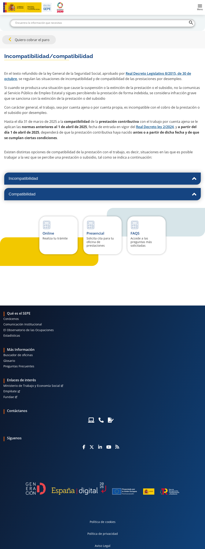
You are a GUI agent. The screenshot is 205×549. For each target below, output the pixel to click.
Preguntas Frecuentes (18, 366)
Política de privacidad (102, 534)
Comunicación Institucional (22, 324)
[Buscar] (102, 23)
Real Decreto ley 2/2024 (155, 126)
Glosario (9, 361)
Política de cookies (103, 522)
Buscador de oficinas (18, 355)
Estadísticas (11, 335)
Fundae (8, 397)
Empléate (10, 391)
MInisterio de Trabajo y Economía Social (31, 386)
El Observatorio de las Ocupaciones (28, 330)
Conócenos (11, 319)
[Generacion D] (102, 488)
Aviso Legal (102, 546)
